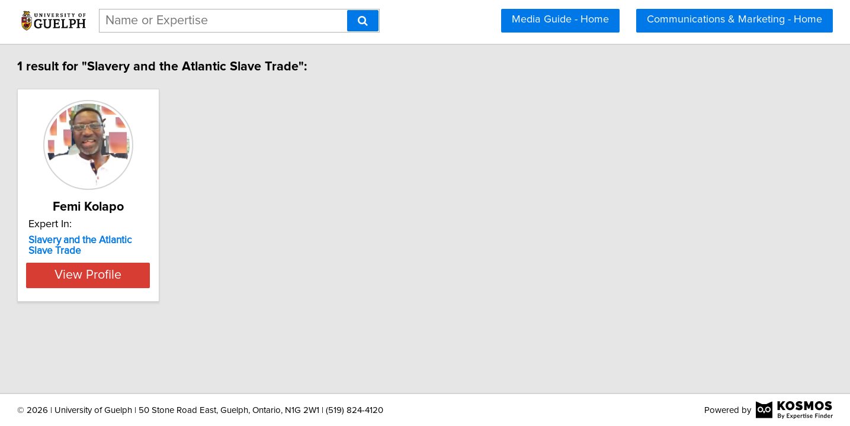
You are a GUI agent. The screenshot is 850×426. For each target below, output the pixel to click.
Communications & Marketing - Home (734, 19)
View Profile (155, 275)
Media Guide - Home (560, 19)
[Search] (363, 20)
